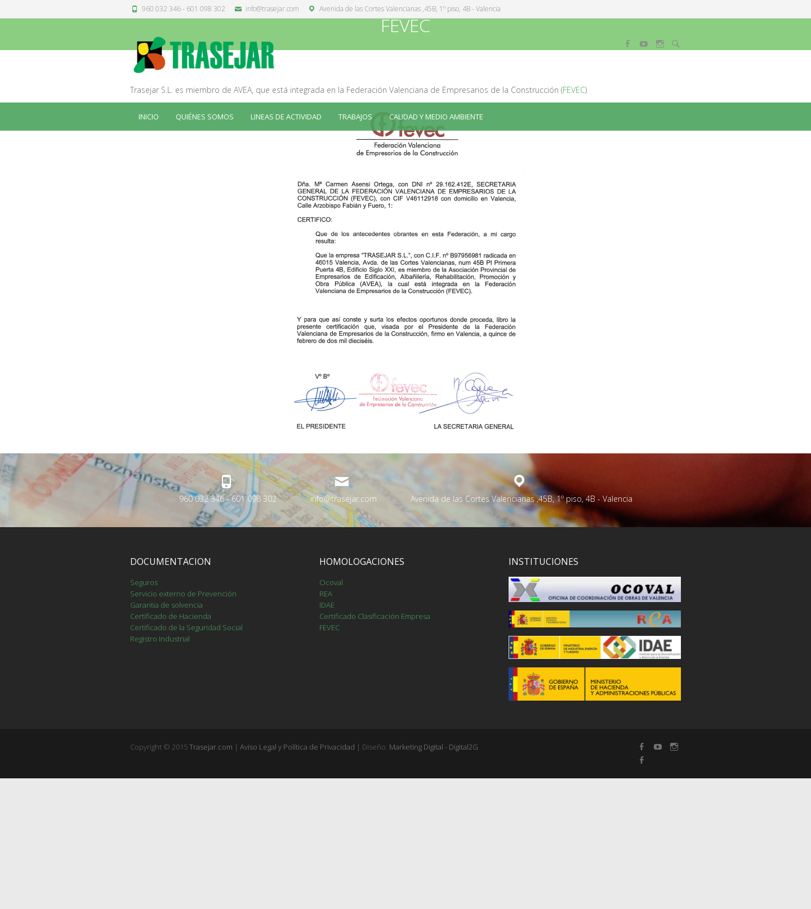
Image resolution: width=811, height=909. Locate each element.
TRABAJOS (355, 117)
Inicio (149, 117)
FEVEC (574, 220)
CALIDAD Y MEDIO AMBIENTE (436, 117)
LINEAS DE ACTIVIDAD (286, 117)
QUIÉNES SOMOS (205, 117)
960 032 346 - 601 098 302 (183, 9)
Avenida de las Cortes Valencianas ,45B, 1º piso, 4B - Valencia (410, 9)
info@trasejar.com (272, 9)
